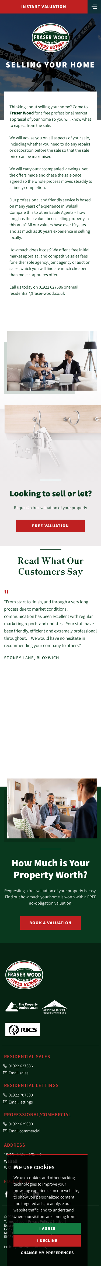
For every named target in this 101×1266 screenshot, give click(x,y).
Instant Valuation (43, 6)
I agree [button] (47, 1228)
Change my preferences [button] (47, 1252)
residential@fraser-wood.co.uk (37, 293)
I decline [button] (47, 1240)
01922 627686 (51, 287)
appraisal (17, 119)
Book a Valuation (50, 923)
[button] (84, 766)
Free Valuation (50, 526)
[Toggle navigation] (94, 6)
